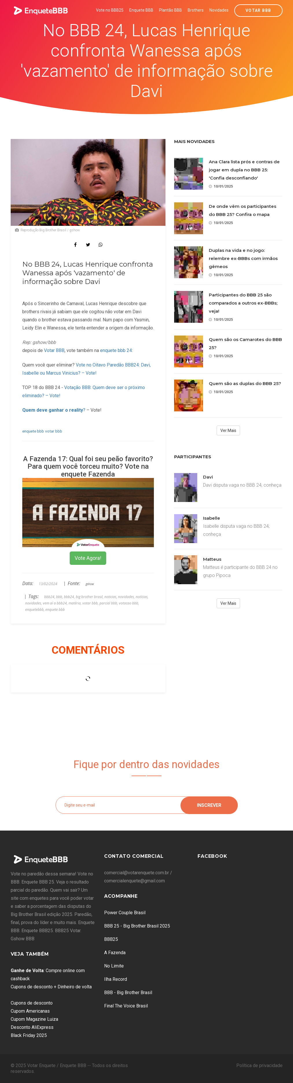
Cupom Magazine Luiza (34, 1019)
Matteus (212, 559)
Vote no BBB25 (110, 10)
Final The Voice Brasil (126, 1006)
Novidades (218, 10)
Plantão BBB (170, 10)
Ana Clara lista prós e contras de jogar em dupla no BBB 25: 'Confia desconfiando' (244, 170)
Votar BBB (258, 10)
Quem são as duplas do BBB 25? (245, 383)
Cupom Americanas (30, 1011)
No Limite (114, 966)
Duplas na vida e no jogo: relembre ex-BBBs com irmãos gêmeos (243, 258)
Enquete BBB (141, 10)
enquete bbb (33, 431)
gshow (90, 584)
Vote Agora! (88, 558)
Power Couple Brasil (124, 912)
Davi (208, 477)
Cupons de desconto (32, 1003)
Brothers (196, 10)
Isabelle (211, 518)
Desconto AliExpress (32, 1027)
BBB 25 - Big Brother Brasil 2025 (137, 926)
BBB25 (111, 939)
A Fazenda (115, 952)
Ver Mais (228, 430)
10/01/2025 (221, 186)
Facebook (212, 856)
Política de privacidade (259, 1065)
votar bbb (53, 431)
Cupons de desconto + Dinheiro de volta (51, 986)
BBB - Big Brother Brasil (128, 992)
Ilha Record (115, 979)
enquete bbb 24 (116, 350)
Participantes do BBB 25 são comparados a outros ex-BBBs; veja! (243, 303)
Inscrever (209, 805)
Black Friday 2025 (29, 1035)
